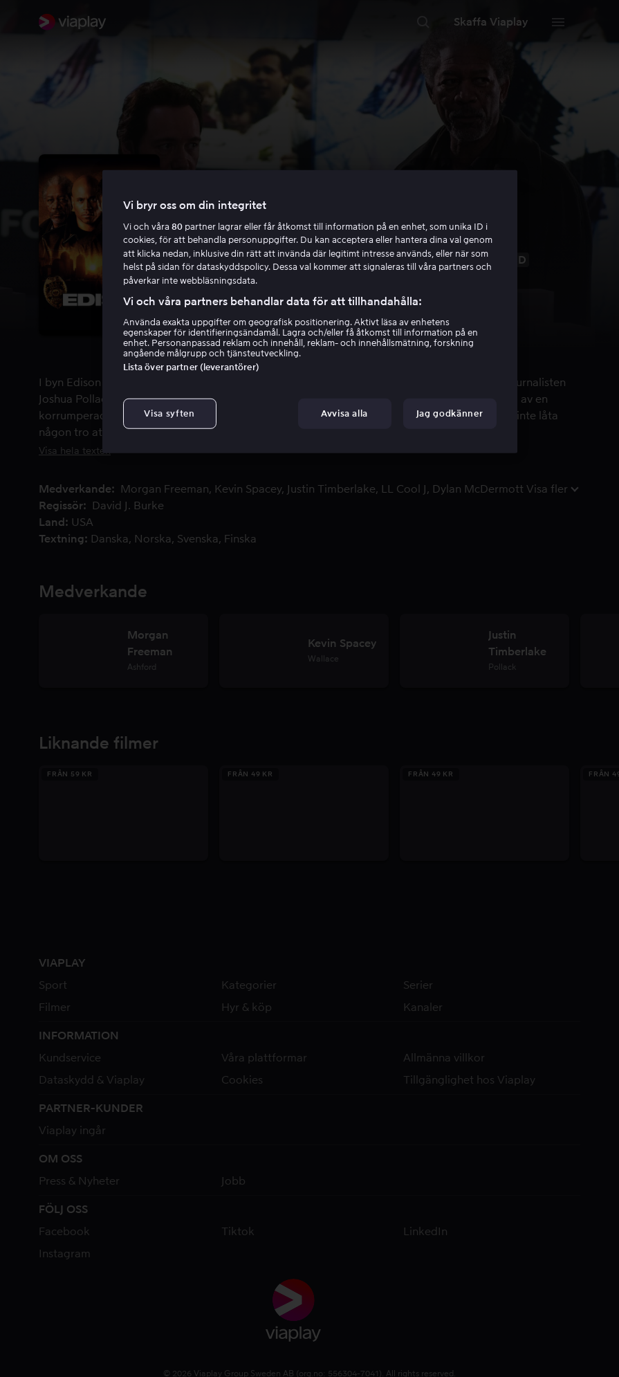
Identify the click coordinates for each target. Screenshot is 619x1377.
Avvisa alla (344, 413)
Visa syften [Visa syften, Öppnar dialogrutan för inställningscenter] (169, 413)
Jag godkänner (449, 413)
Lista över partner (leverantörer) (191, 367)
